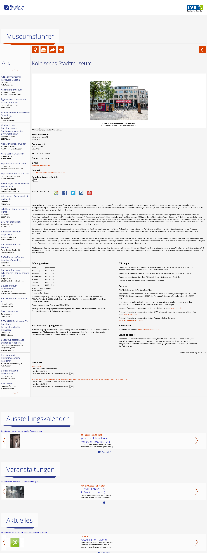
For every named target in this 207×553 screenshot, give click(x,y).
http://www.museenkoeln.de (149, 329)
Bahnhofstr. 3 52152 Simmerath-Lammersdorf (15, 289)
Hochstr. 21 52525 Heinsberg (15, 328)
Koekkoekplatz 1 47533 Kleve (15, 224)
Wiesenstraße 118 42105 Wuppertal (15, 235)
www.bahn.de (176, 308)
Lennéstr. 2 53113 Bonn (15, 200)
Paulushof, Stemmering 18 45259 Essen (15, 360)
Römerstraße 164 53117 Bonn (15, 132)
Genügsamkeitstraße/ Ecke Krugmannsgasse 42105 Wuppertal (15, 344)
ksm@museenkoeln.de (41, 165)
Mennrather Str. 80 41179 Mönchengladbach (15, 187)
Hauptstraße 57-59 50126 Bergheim (15, 386)
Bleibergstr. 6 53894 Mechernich (15, 374)
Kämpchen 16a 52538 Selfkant (15, 302)
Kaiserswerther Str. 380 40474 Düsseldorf (15, 176)
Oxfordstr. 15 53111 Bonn (15, 261)
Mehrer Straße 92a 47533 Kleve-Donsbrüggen (15, 146)
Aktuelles (19, 520)
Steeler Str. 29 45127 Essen (15, 156)
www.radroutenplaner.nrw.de (131, 320)
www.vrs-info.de (130, 314)
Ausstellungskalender (37, 418)
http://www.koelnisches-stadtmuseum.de (48, 172)
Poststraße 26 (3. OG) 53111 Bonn (15, 103)
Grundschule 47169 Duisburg (15, 80)
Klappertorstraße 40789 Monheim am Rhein (15, 92)
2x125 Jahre (36, 366)
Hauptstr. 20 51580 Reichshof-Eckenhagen (15, 275)
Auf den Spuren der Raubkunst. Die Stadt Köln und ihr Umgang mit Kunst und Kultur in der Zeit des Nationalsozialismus (79, 379)
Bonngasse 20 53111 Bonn (15, 314)
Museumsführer (30, 36)
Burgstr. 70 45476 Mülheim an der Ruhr (15, 166)
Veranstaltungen (30, 469)
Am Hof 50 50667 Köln (15, 213)
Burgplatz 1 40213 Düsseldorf (15, 116)
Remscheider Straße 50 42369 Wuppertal (15, 248)
